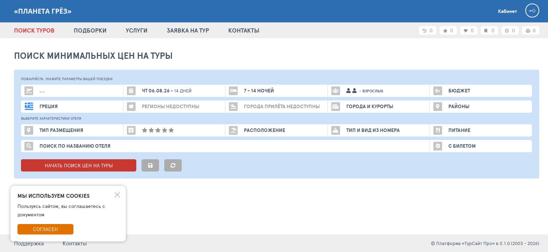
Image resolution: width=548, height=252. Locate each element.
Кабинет (507, 11)
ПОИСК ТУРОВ (34, 30)
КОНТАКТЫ (243, 30)
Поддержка (29, 243)
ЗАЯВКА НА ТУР (188, 30)
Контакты (75, 243)
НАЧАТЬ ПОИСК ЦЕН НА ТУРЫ (79, 165)
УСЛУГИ (136, 30)
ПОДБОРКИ (90, 30)
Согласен (45, 229)
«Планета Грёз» (43, 11)
